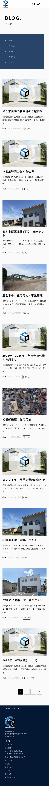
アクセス (8, 767)
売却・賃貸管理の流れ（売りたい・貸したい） (14, 752)
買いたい (8, 760)
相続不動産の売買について (15, 757)
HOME (7, 741)
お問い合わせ (10, 777)
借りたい (8, 764)
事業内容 (8, 748)
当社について (10, 744)
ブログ (7, 770)
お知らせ (8, 774)
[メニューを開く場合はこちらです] (45, 4)
